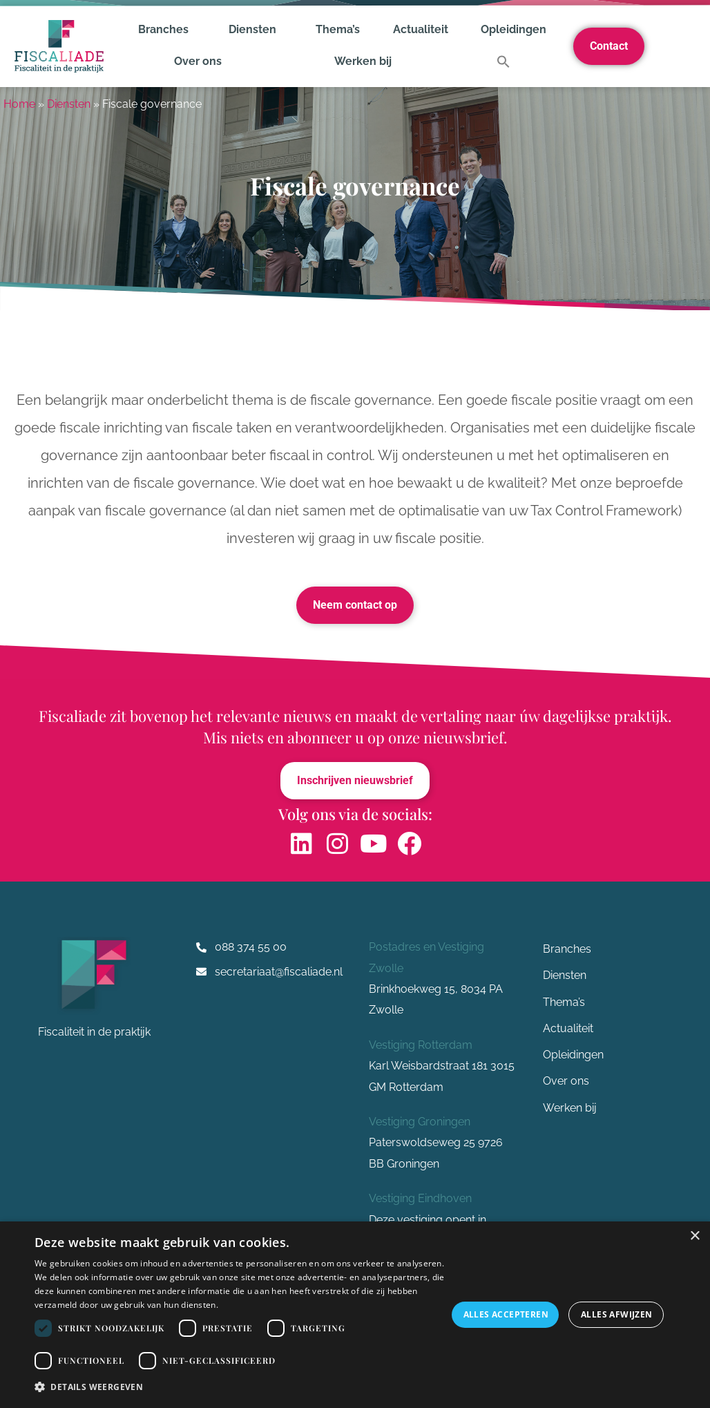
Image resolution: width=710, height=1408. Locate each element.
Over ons (201, 61)
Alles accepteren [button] (505, 1314)
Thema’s (338, 29)
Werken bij (363, 61)
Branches (166, 30)
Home (19, 104)
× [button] (694, 1236)
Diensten (256, 30)
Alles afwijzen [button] (617, 1314)
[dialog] (355, 1314)
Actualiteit (420, 29)
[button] (503, 61)
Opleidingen (513, 29)
